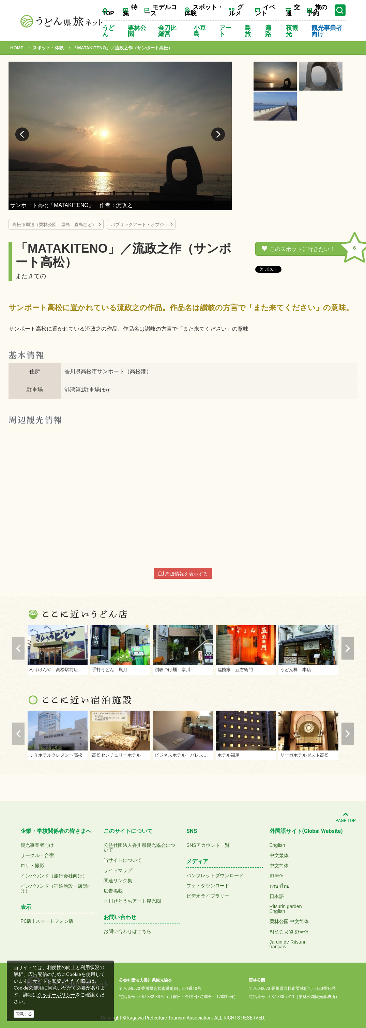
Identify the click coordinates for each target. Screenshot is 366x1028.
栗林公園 (137, 30)
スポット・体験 (203, 10)
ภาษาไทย (279, 886)
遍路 (268, 30)
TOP (108, 13)
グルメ (236, 10)
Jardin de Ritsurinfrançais (288, 944)
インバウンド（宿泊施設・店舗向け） (56, 888)
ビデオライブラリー (207, 896)
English (277, 845)
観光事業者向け (326, 30)
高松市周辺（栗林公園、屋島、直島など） (54, 224)
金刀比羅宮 (167, 30)
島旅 (248, 30)
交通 (293, 10)
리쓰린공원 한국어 (289, 931)
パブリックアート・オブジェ (139, 224)
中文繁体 (279, 855)
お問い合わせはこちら (127, 931)
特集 (130, 10)
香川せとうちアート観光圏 (132, 901)
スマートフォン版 (54, 921)
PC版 (26, 921)
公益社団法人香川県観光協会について (139, 847)
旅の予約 (317, 10)
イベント (265, 10)
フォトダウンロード (207, 885)
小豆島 (200, 30)
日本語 (277, 896)
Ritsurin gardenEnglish (286, 909)
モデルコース (160, 10)
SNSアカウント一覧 (208, 845)
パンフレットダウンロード (215, 875)
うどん (108, 30)
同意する (24, 1014)
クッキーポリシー (56, 994)
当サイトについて (123, 860)
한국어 (277, 876)
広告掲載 (113, 890)
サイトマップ (118, 870)
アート (225, 30)
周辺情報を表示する (183, 573)
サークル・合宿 (37, 855)
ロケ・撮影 (32, 865)
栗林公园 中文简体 (289, 921)
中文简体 (279, 865)
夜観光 (292, 30)
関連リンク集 (118, 880)
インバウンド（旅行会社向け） (53, 876)
